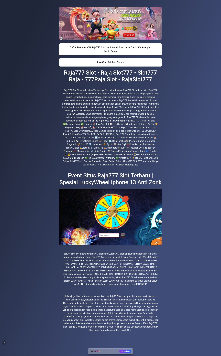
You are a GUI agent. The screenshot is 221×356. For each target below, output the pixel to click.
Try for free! (125, 351)
